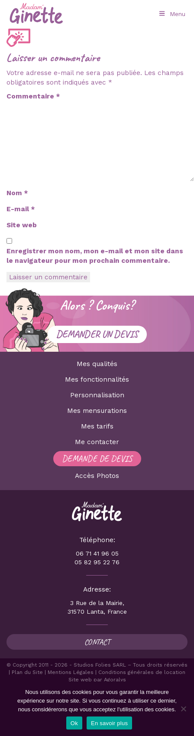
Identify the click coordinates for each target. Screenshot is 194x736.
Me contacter (97, 442)
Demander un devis (97, 334)
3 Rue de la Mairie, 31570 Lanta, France (97, 607)
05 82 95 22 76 (97, 562)
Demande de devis (97, 458)
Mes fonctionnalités (97, 379)
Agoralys (115, 680)
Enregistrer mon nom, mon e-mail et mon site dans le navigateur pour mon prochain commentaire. (94, 256)
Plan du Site (27, 672)
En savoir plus (109, 723)
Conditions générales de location (141, 672)
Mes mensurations (97, 411)
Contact (97, 642)
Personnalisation (97, 395)
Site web (21, 225)
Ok (74, 723)
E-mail (20, 209)
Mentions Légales (71, 672)
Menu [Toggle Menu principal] (171, 13)
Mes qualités (97, 364)
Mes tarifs (97, 426)
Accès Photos (97, 476)
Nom (17, 193)
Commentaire (33, 96)
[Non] (183, 708)
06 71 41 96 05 (97, 553)
